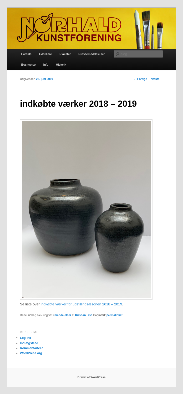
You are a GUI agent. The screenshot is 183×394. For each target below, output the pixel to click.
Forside (26, 54)
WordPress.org (31, 353)
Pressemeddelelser (91, 54)
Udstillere (45, 54)
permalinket (114, 315)
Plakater (65, 54)
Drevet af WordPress (91, 377)
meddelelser (63, 315)
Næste (157, 79)
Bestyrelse (28, 64)
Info (45, 64)
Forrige (140, 79)
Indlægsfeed (29, 343)
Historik (61, 64)
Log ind (25, 338)
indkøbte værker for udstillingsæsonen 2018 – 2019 (81, 304)
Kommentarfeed (32, 348)
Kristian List (83, 315)
